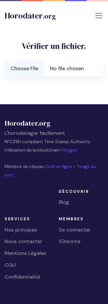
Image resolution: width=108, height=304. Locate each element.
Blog (64, 202)
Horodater (30, 15)
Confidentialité (22, 276)
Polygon (69, 150)
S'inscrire (69, 241)
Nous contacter (23, 241)
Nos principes (21, 229)
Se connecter (75, 229)
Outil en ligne (59, 166)
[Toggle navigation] (98, 15)
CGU (10, 265)
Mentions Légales (25, 253)
